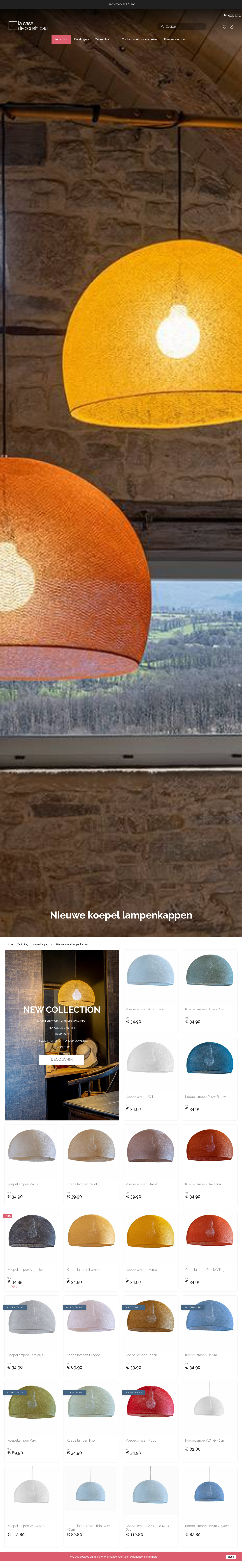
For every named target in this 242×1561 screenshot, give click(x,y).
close (231, 1556)
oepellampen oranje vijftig (204, 1269)
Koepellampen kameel (83, 1269)
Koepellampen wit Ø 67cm (27, 1526)
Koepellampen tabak (141, 1355)
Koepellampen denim (201, 1355)
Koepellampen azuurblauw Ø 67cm (147, 1527)
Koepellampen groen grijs (204, 1009)
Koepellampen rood (141, 1440)
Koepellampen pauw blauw (205, 1097)
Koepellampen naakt (141, 1184)
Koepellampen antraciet (25, 1269)
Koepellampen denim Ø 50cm (207, 1526)
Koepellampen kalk (81, 1440)
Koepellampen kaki (21, 1440)
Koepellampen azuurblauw (146, 1009)
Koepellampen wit (139, 1097)
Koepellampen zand (82, 1184)
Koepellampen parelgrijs (25, 1355)
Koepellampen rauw (22, 1184)
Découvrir (62, 1059)
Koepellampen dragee (83, 1355)
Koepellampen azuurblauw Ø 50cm (88, 1527)
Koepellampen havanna (203, 1184)
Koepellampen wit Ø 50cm (205, 1440)
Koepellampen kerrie (141, 1269)
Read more (150, 1556)
